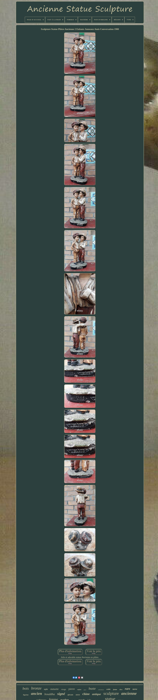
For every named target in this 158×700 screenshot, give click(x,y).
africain (70, 695)
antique (96, 694)
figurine (26, 695)
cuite (108, 689)
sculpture (111, 693)
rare (127, 688)
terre (135, 689)
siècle (78, 695)
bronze (36, 688)
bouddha (49, 694)
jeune (115, 689)
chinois (101, 690)
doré (85, 690)
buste (92, 688)
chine (86, 694)
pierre (72, 688)
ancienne (129, 693)
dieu (120, 689)
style (46, 689)
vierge (63, 689)
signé (61, 694)
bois (26, 688)
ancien (36, 693)
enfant (79, 689)
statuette (54, 689)
